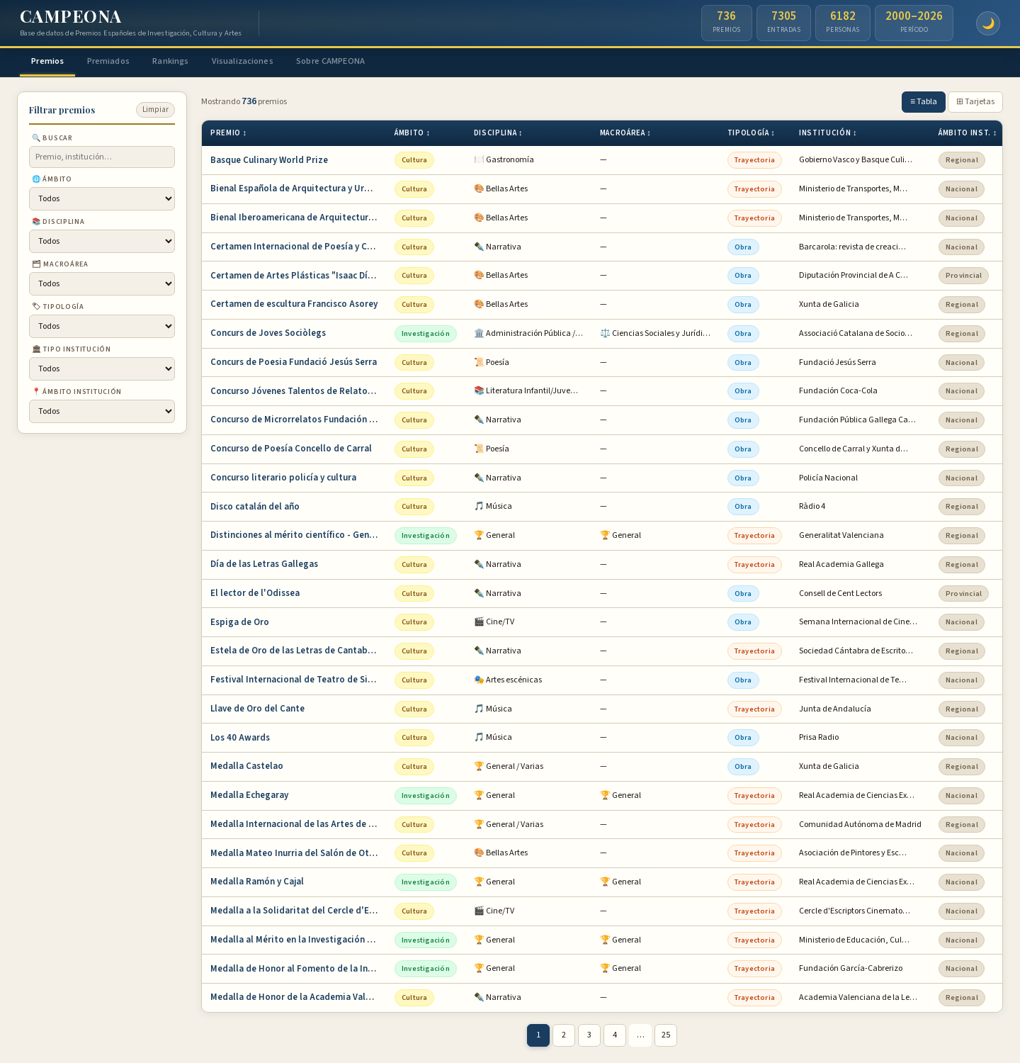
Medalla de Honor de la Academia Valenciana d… (298, 999)
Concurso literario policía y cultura (283, 479)
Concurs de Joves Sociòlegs (268, 335)
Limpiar (155, 111)
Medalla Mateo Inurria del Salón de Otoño (297, 854)
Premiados (120, 61)
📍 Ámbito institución (77, 394)
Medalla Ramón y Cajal (257, 883)
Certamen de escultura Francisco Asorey (294, 306)
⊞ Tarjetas (975, 104)
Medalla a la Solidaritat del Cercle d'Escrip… (298, 912)
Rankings (189, 61)
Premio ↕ (228, 135)
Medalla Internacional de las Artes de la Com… (298, 825)
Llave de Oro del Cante (257, 710)
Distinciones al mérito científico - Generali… (298, 537)
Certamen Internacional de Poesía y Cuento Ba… (298, 248)
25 (666, 1037)
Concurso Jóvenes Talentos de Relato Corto (298, 392)
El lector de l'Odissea (255, 594)
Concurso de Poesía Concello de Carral (291, 450)
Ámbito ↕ (413, 135)
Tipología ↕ (751, 135)
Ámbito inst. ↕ (968, 135)
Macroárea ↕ (626, 135)
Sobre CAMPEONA (363, 61)
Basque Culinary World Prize (269, 161)
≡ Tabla (923, 104)
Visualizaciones (267, 61)
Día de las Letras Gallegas (264, 566)
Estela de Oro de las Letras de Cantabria (294, 652)
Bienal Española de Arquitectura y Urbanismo (298, 190)
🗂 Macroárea (60, 266)
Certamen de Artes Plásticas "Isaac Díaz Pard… (298, 277)
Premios (51, 61)
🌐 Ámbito (52, 181)
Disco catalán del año (255, 508)
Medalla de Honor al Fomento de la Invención (298, 970)
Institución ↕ (828, 135)
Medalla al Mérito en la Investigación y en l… (298, 941)
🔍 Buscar (52, 140)
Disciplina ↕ (498, 135)
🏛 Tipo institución (71, 351)
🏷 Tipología (58, 309)
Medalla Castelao (246, 768)
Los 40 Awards (240, 739)
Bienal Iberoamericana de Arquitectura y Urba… (298, 219)
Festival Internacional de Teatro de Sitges (298, 681)
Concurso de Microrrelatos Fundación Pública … (298, 421)
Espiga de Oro (239, 623)
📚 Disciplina (58, 224)
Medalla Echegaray (249, 797)
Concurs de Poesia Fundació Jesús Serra (293, 363)
